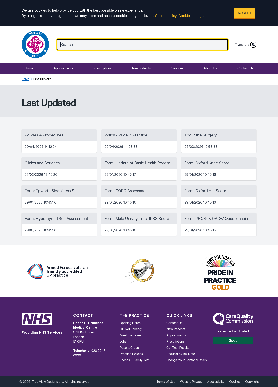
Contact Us (245, 68)
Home (29, 68)
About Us (210, 68)
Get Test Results (177, 347)
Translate (245, 45)
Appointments (63, 68)
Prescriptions (102, 68)
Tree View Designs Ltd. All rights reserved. (61, 382)
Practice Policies (131, 354)
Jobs (123, 341)
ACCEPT (244, 13)
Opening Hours (130, 323)
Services (177, 68)
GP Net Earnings (131, 329)
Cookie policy (166, 16)
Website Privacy (191, 382)
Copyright (252, 382)
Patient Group (129, 347)
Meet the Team (130, 335)
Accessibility (216, 382)
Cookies (235, 382)
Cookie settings (190, 16)
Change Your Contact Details (186, 360)
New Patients (141, 68)
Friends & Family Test (134, 360)
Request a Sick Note (180, 354)
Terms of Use (165, 382)
